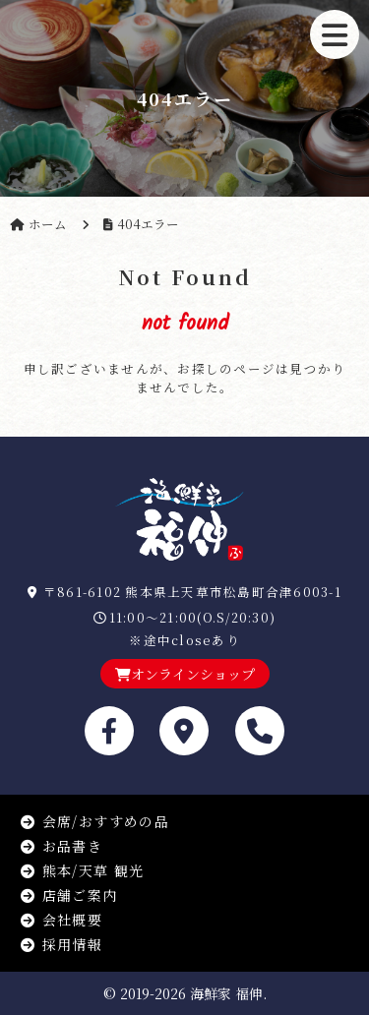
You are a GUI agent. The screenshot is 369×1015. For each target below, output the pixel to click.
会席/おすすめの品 (94, 821)
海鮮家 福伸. (228, 993)
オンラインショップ (185, 674)
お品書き (61, 846)
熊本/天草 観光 (82, 870)
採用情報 (61, 944)
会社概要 (61, 919)
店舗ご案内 (69, 895)
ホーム (48, 224)
